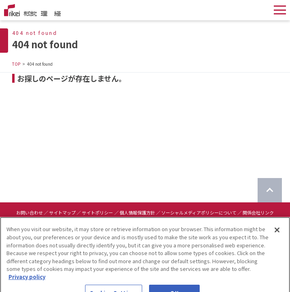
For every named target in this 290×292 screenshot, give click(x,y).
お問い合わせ (29, 212)
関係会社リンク (258, 212)
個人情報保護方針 (137, 212)
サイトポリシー (97, 212)
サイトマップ (62, 212)
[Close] (277, 234)
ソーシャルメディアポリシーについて (199, 212)
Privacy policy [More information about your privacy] (27, 281)
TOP (16, 64)
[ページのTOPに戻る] (270, 190)
